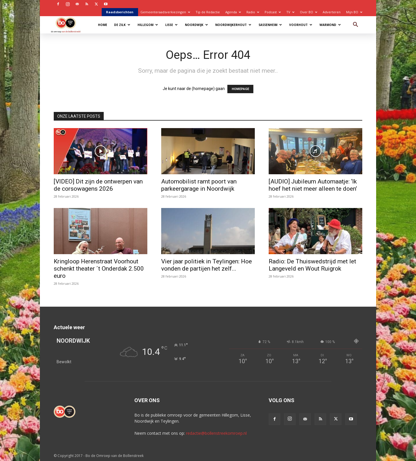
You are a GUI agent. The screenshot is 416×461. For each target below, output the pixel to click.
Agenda (233, 12)
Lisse (171, 25)
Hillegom (148, 25)
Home (102, 25)
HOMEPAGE (240, 89)
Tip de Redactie (208, 12)
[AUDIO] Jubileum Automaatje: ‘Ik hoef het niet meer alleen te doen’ (313, 185)
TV (290, 12)
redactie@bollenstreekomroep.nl (216, 433)
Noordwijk (196, 25)
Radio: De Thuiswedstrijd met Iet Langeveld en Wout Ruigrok (312, 265)
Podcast (273, 12)
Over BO (308, 12)
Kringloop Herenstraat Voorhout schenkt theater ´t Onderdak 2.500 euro (99, 268)
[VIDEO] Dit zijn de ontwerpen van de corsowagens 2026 (98, 185)
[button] (355, 25)
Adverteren (332, 12)
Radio (252, 12)
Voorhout (300, 25)
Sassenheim (270, 25)
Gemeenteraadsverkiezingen (165, 12)
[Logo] (68, 24)
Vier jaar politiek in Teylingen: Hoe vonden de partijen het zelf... (206, 265)
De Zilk (122, 25)
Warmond (330, 25)
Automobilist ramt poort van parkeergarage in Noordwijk (199, 185)
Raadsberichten (119, 12)
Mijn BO (354, 12)
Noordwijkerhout (233, 25)
